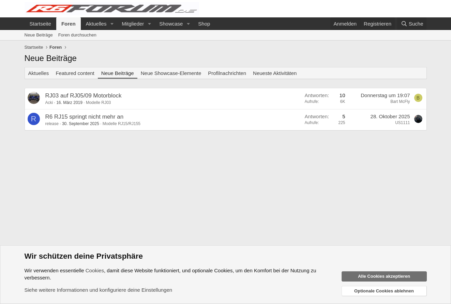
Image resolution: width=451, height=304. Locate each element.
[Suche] (411, 23)
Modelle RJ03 (98, 102)
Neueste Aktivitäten (275, 73)
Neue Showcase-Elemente (171, 73)
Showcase (171, 24)
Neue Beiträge (39, 34)
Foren (68, 24)
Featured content (75, 73)
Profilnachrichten (227, 73)
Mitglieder (133, 24)
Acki (49, 102)
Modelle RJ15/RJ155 (121, 123)
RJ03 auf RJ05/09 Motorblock (83, 95)
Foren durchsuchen (77, 34)
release (52, 123)
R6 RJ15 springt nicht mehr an (84, 116)
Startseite (40, 24)
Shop (204, 24)
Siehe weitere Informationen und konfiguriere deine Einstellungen (98, 290)
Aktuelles (96, 24)
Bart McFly (400, 101)
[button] (112, 23)
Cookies (95, 270)
